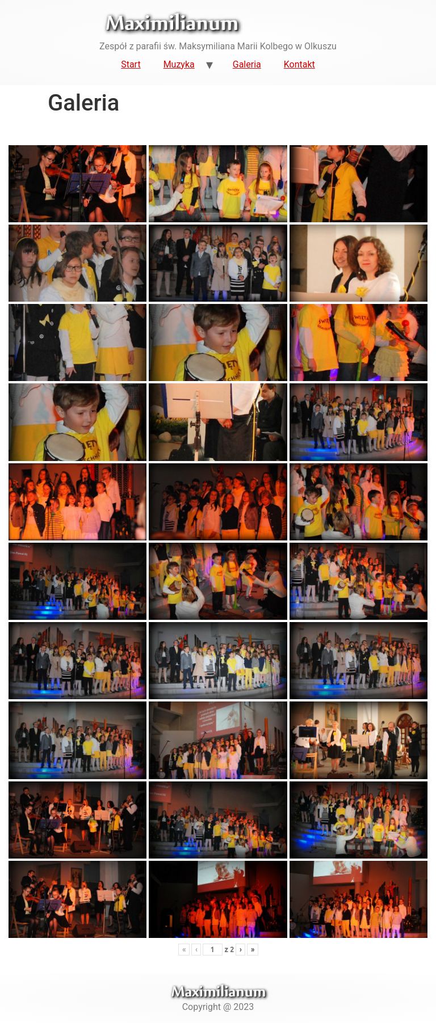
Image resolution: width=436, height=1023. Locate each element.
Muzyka (179, 64)
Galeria (247, 64)
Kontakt (299, 64)
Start (130, 64)
